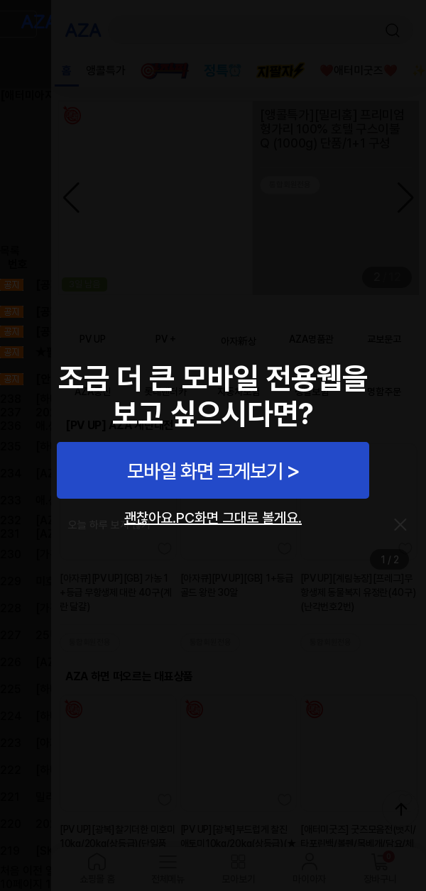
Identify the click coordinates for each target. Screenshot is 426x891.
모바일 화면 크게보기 (205, 471)
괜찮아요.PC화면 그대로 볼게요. (213, 517)
